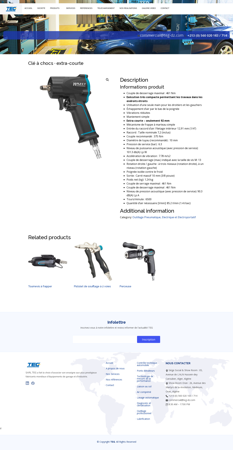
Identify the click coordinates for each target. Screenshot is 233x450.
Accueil (109, 363)
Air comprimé (144, 392)
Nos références (114, 379)
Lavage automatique (148, 397)
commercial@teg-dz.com (162, 35)
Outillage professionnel (144, 412)
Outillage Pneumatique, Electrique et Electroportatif (164, 217)
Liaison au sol (144, 386)
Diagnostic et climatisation (144, 404)
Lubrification (143, 419)
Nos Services (113, 374)
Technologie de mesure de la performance (145, 378)
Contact (110, 385)
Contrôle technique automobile (147, 364)
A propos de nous (115, 368)
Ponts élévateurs (146, 371)
